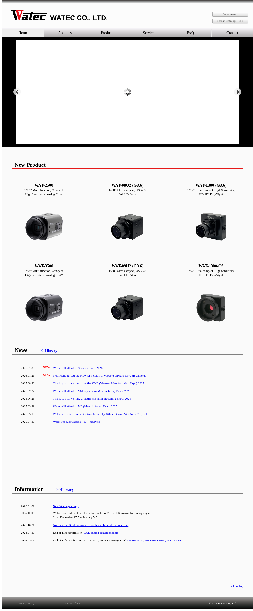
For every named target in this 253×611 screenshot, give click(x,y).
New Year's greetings (66, 506)
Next (237, 92)
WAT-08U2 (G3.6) (127, 185)
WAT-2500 (44, 185)
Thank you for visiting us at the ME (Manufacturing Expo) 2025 (92, 398)
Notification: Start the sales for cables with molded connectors (90, 525)
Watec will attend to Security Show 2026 (78, 368)
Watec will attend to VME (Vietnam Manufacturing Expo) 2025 (91, 391)
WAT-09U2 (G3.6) (127, 266)
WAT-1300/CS (210, 266)
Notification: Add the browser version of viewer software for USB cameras (99, 375)
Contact (232, 33)
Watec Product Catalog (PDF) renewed (76, 421)
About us (65, 33)
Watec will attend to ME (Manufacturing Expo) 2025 (85, 406)
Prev (17, 92)
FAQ (190, 33)
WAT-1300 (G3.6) (211, 185)
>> (48, 350)
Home (22, 33)
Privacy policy (25, 603)
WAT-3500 (44, 266)
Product (107, 33)
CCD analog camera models (101, 532)
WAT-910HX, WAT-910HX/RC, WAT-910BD (154, 540)
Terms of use (72, 603)
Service (148, 33)
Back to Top (236, 586)
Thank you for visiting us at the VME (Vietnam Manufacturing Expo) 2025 (98, 383)
